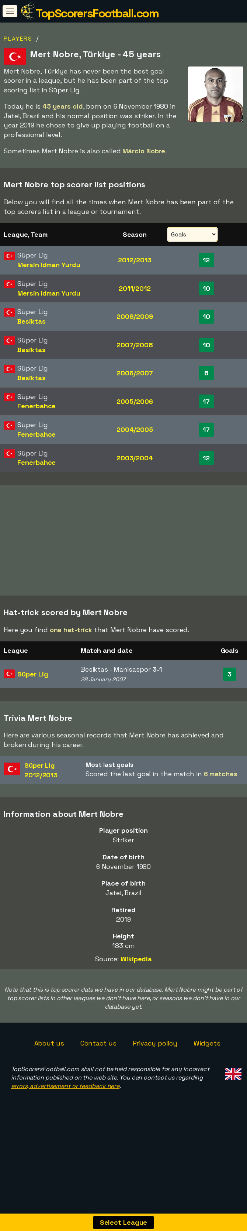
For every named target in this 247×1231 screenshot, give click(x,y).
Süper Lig (32, 700)
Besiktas (31, 321)
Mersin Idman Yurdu (48, 264)
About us (49, 1069)
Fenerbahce (36, 406)
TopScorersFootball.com (97, 13)
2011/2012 (135, 288)
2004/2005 (134, 429)
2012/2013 (134, 260)
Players (18, 38)
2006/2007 (134, 373)
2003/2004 (134, 458)
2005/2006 (134, 401)
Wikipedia (136, 985)
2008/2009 (134, 316)
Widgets (207, 1069)
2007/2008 (134, 345)
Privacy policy (155, 1069)
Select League (123, 1222)
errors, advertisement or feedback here (65, 1112)
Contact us (98, 1069)
